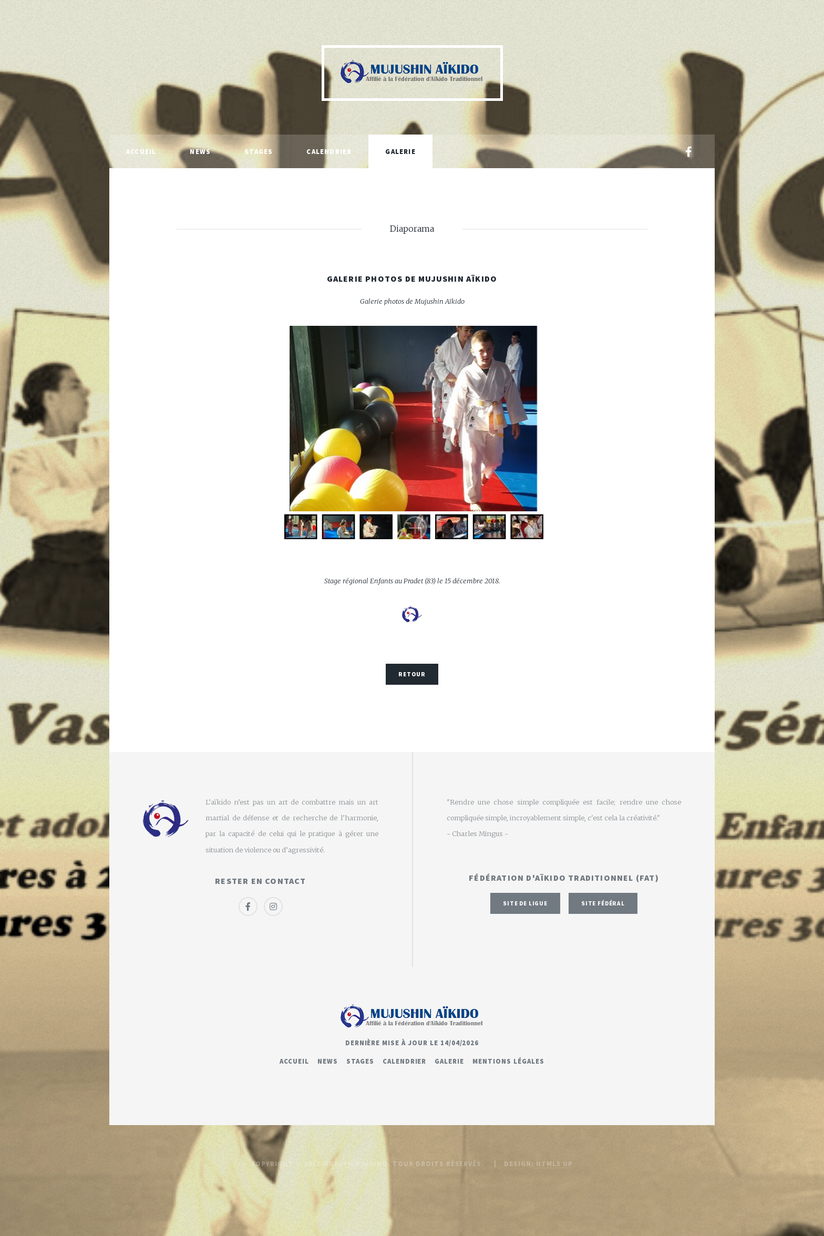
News (200, 151)
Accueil (141, 151)
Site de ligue (525, 903)
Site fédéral (603, 903)
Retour (411, 674)
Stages (258, 151)
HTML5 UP (554, 1163)
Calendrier (329, 151)
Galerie (400, 151)
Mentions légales (508, 1061)
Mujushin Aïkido (355, 1163)
